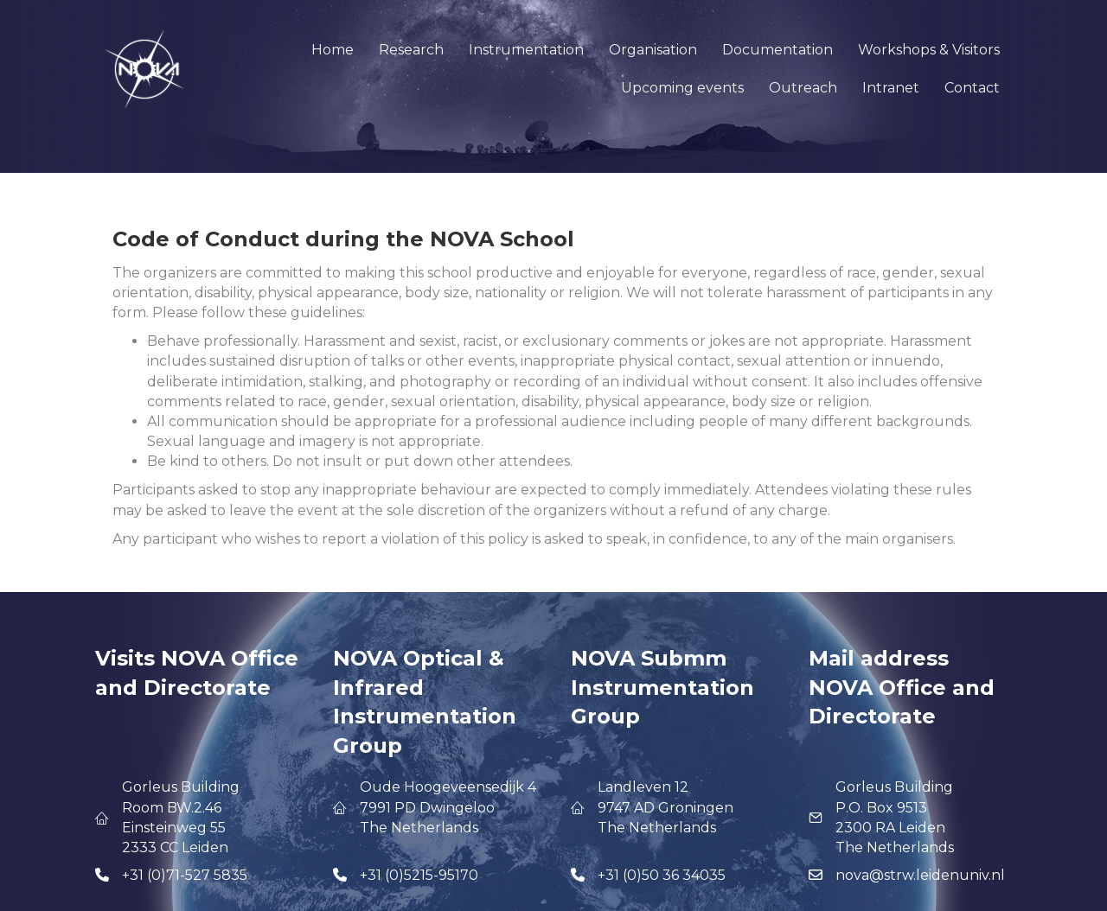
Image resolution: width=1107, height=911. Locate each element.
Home (332, 49)
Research (411, 49)
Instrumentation (526, 49)
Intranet (890, 88)
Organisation (653, 49)
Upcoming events (682, 88)
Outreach (803, 88)
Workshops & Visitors (929, 49)
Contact (972, 88)
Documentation (777, 49)
